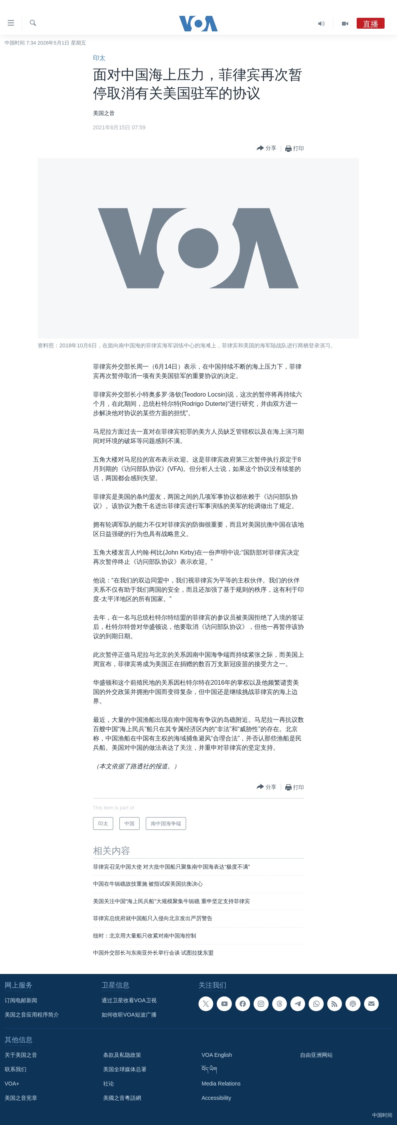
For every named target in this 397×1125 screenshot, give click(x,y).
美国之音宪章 (21, 1098)
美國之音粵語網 (122, 1098)
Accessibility (216, 1098)
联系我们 (15, 1069)
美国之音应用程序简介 (32, 1015)
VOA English (217, 1055)
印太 (99, 58)
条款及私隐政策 (122, 1055)
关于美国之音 (21, 1055)
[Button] (266, 148)
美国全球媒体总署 (125, 1069)
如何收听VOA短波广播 (129, 1015)
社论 (108, 1083)
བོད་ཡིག (209, 1069)
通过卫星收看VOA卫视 (129, 1000)
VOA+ (12, 1083)
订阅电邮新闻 (21, 1000)
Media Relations (221, 1083)
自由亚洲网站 (316, 1055)
